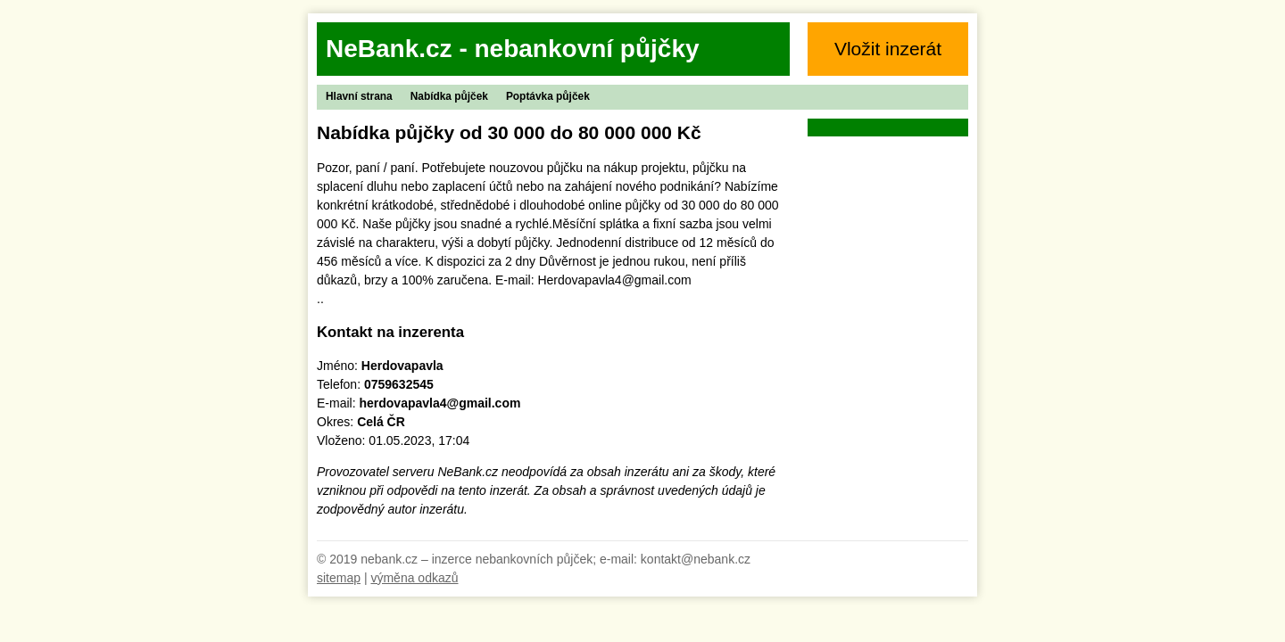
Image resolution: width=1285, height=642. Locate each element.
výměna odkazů (414, 578)
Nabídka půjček (449, 96)
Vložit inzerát (887, 48)
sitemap (339, 578)
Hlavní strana (359, 96)
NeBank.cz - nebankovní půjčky (513, 48)
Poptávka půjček (548, 96)
